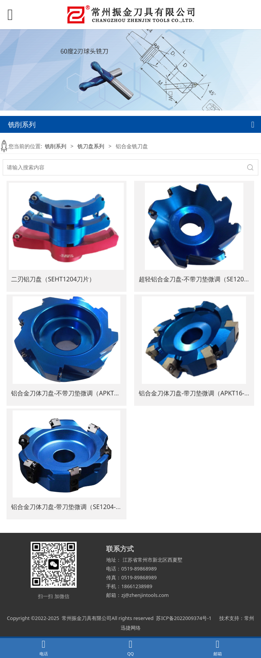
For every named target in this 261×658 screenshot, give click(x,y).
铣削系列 (55, 146)
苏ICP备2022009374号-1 (183, 618)
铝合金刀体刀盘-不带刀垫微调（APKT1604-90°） (78, 393)
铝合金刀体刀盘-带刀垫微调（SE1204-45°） (71, 507)
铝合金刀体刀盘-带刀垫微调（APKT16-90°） (199, 393)
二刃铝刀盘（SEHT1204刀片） (53, 279)
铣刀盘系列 (90, 146)
